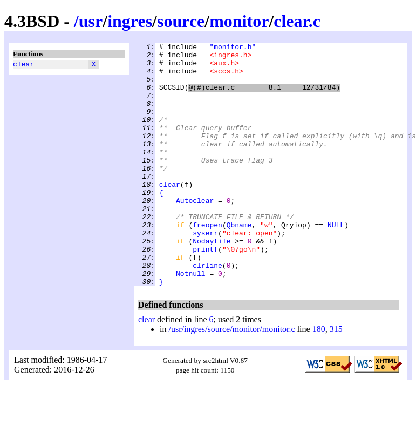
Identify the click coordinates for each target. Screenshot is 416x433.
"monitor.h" (232, 48)
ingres (129, 21)
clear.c (297, 21)
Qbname (239, 262)
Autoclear (195, 233)
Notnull (191, 320)
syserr (205, 271)
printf (205, 291)
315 (336, 377)
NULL (336, 262)
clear (23, 65)
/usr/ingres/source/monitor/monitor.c (231, 377)
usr (91, 21)
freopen (207, 262)
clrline (207, 310)
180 (318, 377)
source (180, 21)
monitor (239, 21)
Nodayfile (211, 281)
